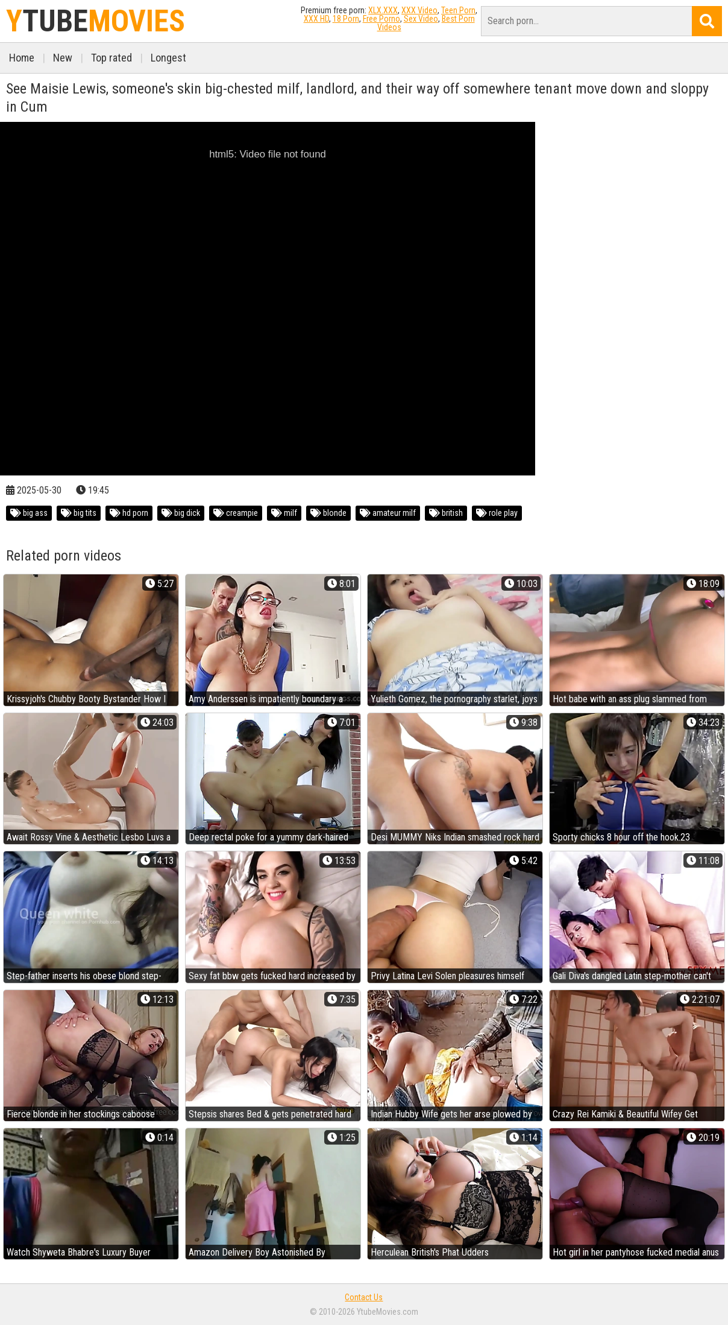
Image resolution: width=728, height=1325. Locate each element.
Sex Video (421, 19)
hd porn (129, 513)
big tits (78, 513)
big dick (181, 513)
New (62, 57)
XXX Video (419, 10)
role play (497, 513)
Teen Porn (458, 10)
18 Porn (346, 19)
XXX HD (316, 19)
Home (21, 57)
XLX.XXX (383, 10)
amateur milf (388, 513)
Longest (168, 57)
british (446, 513)
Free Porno (381, 19)
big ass (29, 513)
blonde (328, 513)
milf (284, 513)
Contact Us (364, 1297)
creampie (235, 513)
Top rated (111, 57)
